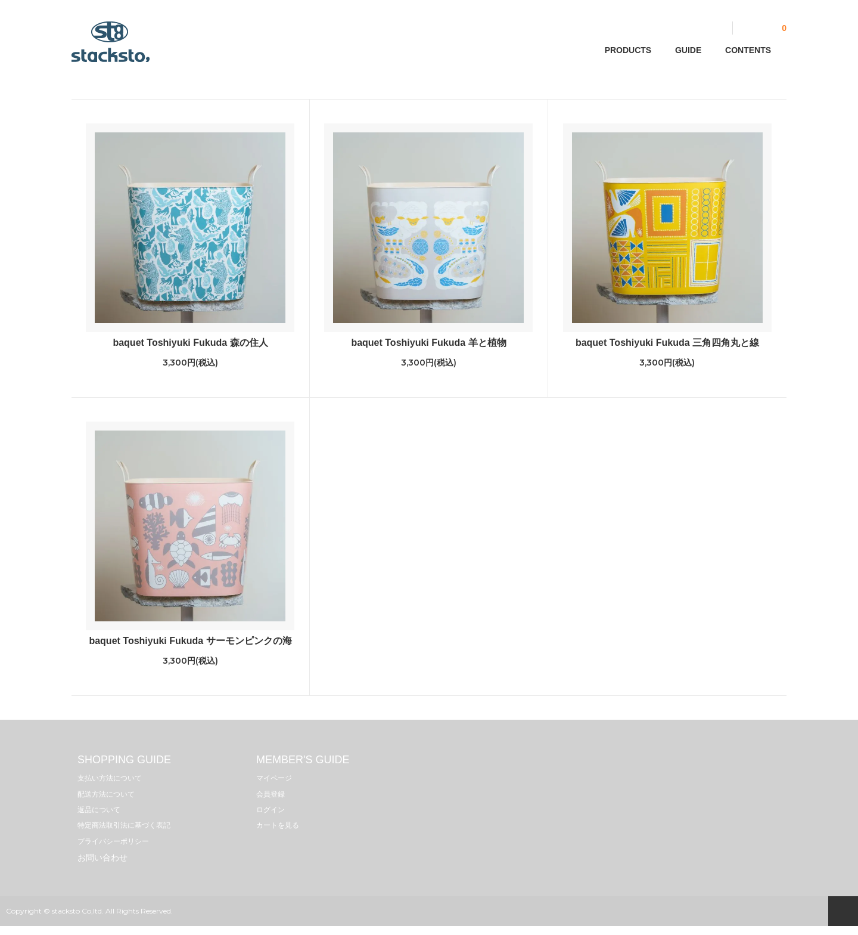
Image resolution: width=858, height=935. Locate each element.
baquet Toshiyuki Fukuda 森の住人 (190, 343)
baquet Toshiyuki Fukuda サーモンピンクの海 (190, 641)
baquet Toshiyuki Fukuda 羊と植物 (428, 343)
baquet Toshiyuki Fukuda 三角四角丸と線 (667, 343)
